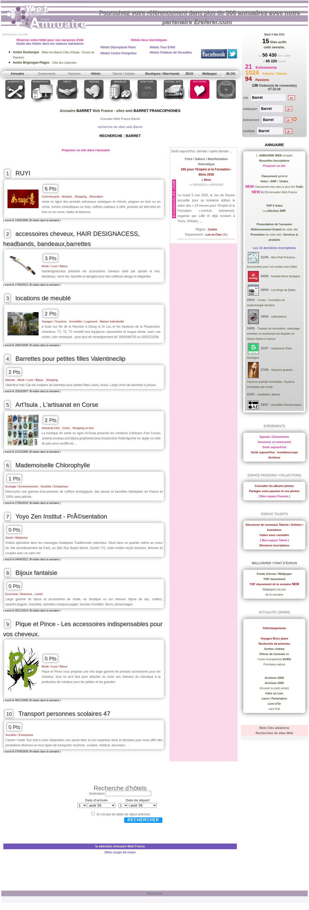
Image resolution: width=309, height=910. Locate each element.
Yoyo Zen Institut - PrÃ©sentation (61, 516)
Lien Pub (274, 708)
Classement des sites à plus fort (278, 186)
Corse (66, 428)
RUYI (23, 173)
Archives (274, 457)
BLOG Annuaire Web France (278, 192)
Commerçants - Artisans (57, 196)
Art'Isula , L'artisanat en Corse (57, 404)
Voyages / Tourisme (54, 321)
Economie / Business (18, 594)
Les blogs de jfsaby (283, 289)
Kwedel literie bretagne (285, 276)
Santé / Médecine (16, 537)
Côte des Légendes (45, 62)
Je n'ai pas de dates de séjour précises (123, 814)
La (274, 210)
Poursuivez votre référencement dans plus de (199, 17)
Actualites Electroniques (286, 404)
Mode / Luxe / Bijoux (55, 266)
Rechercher (143, 820)
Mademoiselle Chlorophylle (53, 465)
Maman (10, 379)
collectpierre (278, 316)
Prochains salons (274, 664)
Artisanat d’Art (51, 428)
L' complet (274, 155)
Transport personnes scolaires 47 (64, 713)
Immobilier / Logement (83, 321)
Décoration (96, 196)
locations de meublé (43, 298)
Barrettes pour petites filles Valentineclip (71, 358)
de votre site (274, 229)
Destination (97, 793)
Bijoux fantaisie (36, 572)
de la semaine (274, 594)
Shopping (81, 196)
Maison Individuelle (112, 321)
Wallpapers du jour (274, 589)
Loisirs (39, 594)
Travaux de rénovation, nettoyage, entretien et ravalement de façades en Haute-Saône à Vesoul (273, 333)
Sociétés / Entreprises (54, 486)
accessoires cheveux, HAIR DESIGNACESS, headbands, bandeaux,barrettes (71, 238)
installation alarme (268, 394)
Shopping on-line (83, 428)
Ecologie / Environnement (21, 486)
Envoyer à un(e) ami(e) (274, 688)
